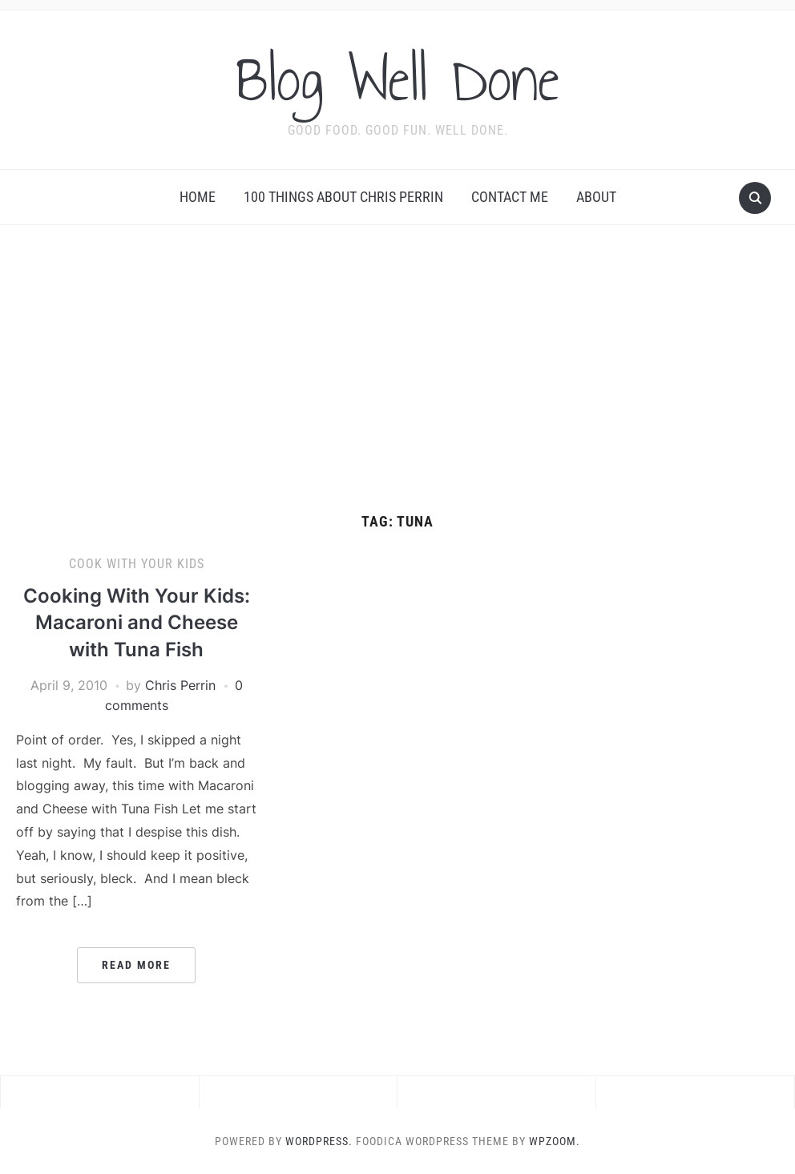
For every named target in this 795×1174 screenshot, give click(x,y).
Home (198, 196)
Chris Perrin (180, 685)
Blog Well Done (397, 79)
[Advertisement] (397, 369)
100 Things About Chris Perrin (343, 196)
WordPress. (319, 1141)
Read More (136, 964)
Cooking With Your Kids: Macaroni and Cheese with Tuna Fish (136, 622)
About (596, 196)
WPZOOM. (554, 1141)
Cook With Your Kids (136, 563)
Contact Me (509, 196)
